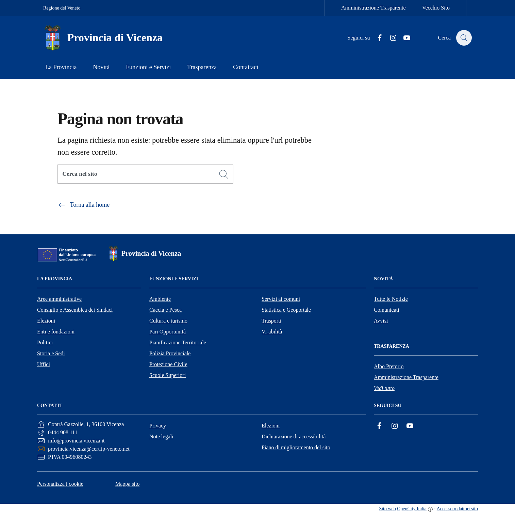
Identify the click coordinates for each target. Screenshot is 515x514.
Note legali (161, 436)
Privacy (157, 426)
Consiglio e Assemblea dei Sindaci (75, 310)
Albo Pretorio (389, 366)
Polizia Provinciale (169, 353)
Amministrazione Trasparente (373, 8)
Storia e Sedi (51, 353)
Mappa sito (127, 484)
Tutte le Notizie (391, 299)
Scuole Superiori (167, 375)
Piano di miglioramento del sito (296, 447)
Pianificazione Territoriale (177, 342)
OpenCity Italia (412, 508)
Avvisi (381, 321)
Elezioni (46, 321)
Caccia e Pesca (165, 310)
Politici (45, 342)
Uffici (43, 364)
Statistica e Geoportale (286, 310)
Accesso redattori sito (457, 508)
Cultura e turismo (168, 321)
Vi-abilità (272, 331)
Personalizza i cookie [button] (60, 484)
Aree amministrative (59, 299)
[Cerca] (224, 174)
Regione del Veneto (61, 8)
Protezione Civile (168, 364)
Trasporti (271, 321)
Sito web (387, 508)
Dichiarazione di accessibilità (294, 436)
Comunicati (386, 310)
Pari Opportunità (167, 331)
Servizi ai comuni (281, 299)
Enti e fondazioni (55, 331)
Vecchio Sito (436, 8)
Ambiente (160, 299)
